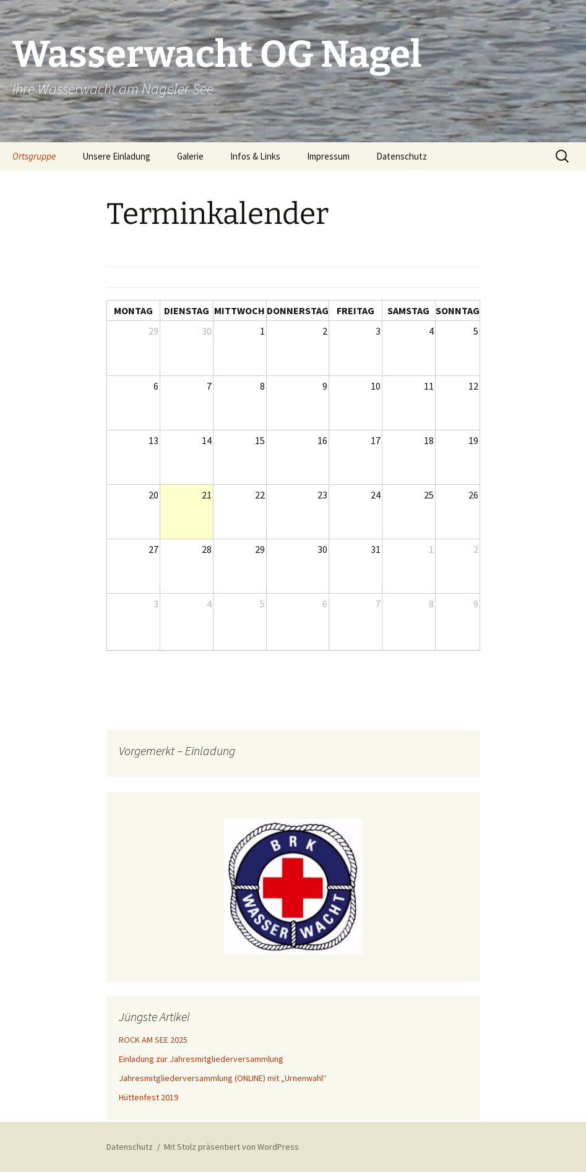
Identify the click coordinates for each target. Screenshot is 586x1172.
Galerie (190, 156)
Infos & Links (255, 156)
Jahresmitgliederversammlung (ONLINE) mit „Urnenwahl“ (223, 1078)
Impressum (328, 156)
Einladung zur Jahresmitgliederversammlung (201, 1058)
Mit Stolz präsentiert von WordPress (231, 1146)
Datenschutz (401, 156)
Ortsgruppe (34, 156)
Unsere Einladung (116, 156)
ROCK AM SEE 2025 (153, 1039)
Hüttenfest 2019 (148, 1097)
